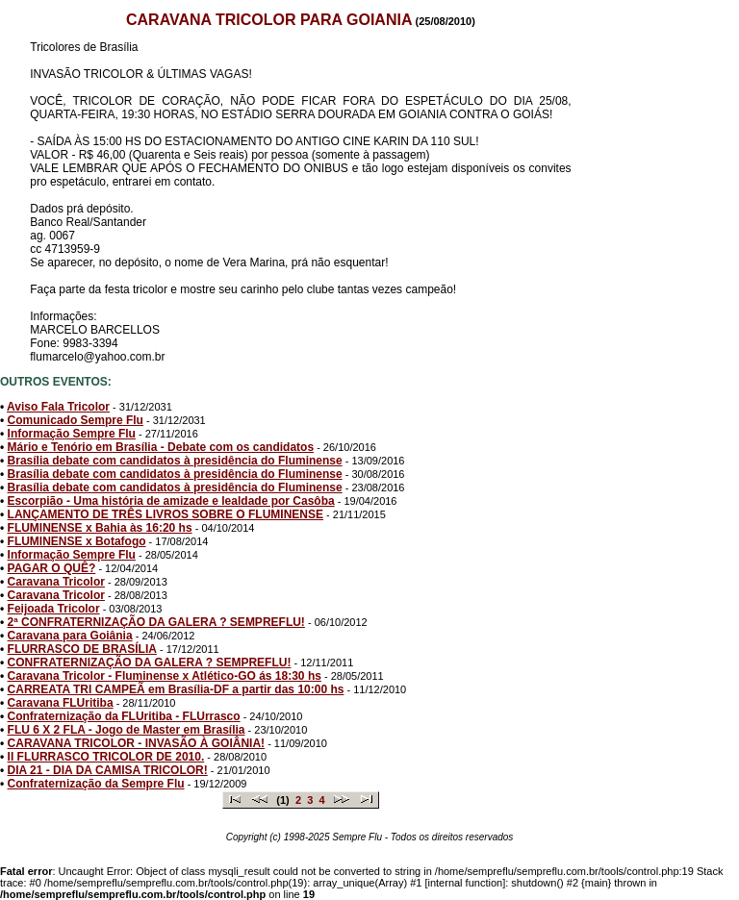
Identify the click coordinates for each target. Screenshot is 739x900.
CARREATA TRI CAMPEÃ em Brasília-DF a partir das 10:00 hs (176, 689)
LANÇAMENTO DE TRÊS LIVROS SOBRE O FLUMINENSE (165, 514)
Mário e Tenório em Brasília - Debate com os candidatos (161, 447)
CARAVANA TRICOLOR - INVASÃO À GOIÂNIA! (137, 743)
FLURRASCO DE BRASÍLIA (82, 649)
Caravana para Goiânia (70, 635)
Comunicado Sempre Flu (75, 420)
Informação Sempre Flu (72, 433)
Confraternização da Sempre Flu (96, 783)
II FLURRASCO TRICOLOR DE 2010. (106, 756)
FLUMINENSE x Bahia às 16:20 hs (100, 528)
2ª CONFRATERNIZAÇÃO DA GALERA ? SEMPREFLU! (156, 622)
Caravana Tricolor (56, 581)
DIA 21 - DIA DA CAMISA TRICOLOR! (108, 770)
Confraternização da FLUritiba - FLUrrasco (124, 716)
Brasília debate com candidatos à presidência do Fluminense (175, 460)
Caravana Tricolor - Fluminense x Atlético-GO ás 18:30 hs (164, 676)
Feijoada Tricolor (54, 608)
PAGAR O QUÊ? (52, 568)
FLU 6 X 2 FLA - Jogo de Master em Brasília (126, 730)
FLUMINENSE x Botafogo (77, 541)
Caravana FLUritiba (61, 703)
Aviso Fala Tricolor (58, 406)
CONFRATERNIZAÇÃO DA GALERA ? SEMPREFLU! (150, 662)
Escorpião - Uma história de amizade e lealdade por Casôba (171, 501)
